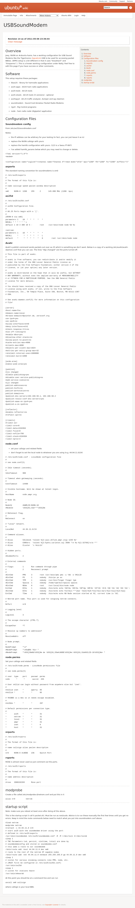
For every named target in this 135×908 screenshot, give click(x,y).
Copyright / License (51, 905)
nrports (89, 75)
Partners (130, 1)
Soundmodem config (94, 61)
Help (83, 15)
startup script (89, 83)
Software (87, 56)
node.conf (90, 71)
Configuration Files (91, 58)
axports (89, 63)
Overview (87, 54)
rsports (89, 78)
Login (76, 15)
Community (113, 1)
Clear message (15, 42)
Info (21, 15)
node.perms (91, 73)
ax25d (88, 66)
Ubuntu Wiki (66, 15)
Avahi (88, 68)
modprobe (88, 80)
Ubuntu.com (103, 1)
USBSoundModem (25, 25)
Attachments (31, 15)
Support (122, 1)
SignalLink (36, 58)
